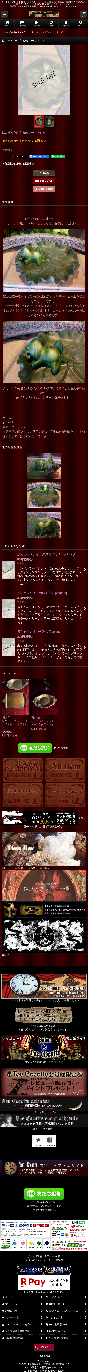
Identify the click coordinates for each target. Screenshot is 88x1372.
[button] (4, 14)
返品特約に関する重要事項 (18, 163)
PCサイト (46, 1347)
